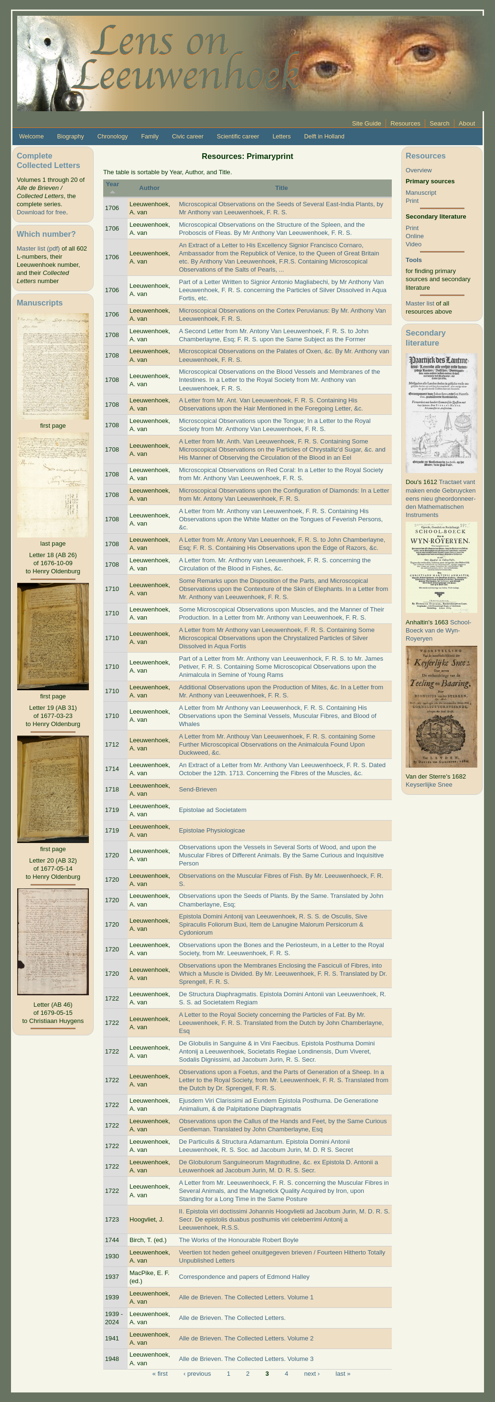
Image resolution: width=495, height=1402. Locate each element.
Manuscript (421, 192)
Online (415, 236)
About (467, 123)
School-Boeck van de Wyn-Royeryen (438, 630)
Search (440, 123)
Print (412, 200)
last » (342, 1373)
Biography (70, 136)
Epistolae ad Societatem (212, 809)
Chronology (112, 136)
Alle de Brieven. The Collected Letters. (232, 1317)
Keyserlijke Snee (429, 784)
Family (150, 136)
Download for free (41, 212)
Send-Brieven (197, 789)
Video (413, 244)
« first (160, 1373)
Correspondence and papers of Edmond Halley (244, 1276)
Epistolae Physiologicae (212, 830)
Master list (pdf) (38, 248)
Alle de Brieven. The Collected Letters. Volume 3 (246, 1358)
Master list (420, 303)
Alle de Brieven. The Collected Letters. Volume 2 (246, 1338)
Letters (281, 136)
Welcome (31, 136)
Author (149, 187)
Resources (405, 123)
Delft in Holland (324, 136)
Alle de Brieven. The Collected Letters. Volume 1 (246, 1297)
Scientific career (238, 136)
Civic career (188, 136)
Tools (414, 260)
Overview (419, 170)
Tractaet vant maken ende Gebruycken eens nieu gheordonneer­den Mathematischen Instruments (441, 498)
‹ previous (197, 1373)
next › (312, 1373)
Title (281, 187)
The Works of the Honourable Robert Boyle (238, 1240)
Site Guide (366, 123)
